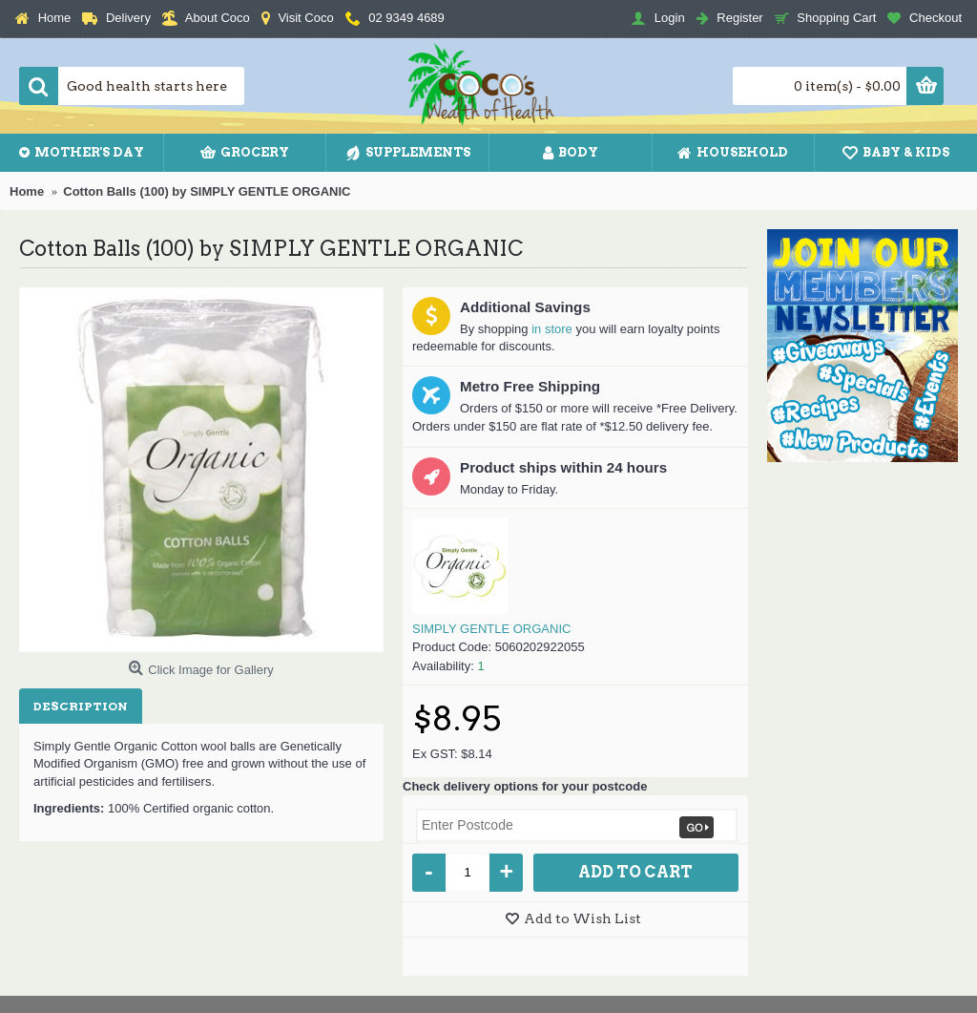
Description (80, 706)
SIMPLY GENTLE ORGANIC (491, 629)
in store (551, 329)
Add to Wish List (582, 918)
